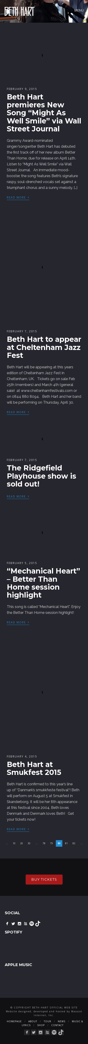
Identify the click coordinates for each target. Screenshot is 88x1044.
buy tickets (44, 879)
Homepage (14, 1021)
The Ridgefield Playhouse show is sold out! (41, 475)
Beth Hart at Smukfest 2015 (34, 768)
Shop (41, 1025)
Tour (47, 1021)
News (61, 1021)
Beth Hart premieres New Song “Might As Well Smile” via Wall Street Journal (44, 112)
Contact (57, 1025)
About (32, 1021)
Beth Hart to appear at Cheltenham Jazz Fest (44, 347)
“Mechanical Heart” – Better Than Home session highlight (43, 583)
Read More (18, 197)
